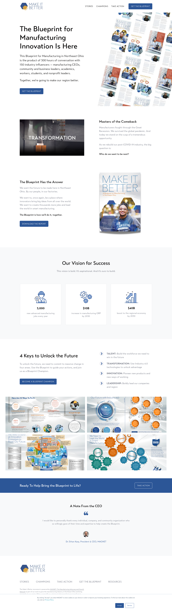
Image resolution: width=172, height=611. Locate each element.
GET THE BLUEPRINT (140, 6)
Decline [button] (129, 605)
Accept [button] (119, 605)
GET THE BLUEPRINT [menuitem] (90, 581)
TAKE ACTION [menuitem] (64, 581)
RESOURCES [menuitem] (115, 581)
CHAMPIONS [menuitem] (43, 581)
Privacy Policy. (49, 600)
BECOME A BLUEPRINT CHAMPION (38, 381)
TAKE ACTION (117, 6)
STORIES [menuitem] (24, 581)
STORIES (89, 6)
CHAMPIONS (102, 6)
